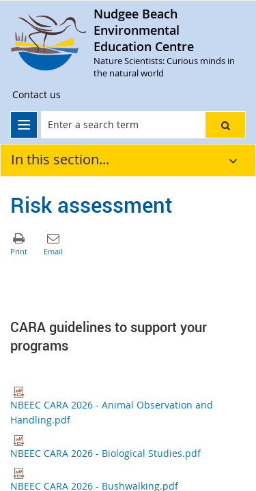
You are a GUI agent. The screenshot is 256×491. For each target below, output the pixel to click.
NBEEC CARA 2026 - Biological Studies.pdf (105, 447)
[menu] (24, 124)
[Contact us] (36, 95)
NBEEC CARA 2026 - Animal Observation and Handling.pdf (111, 406)
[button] (225, 124)
